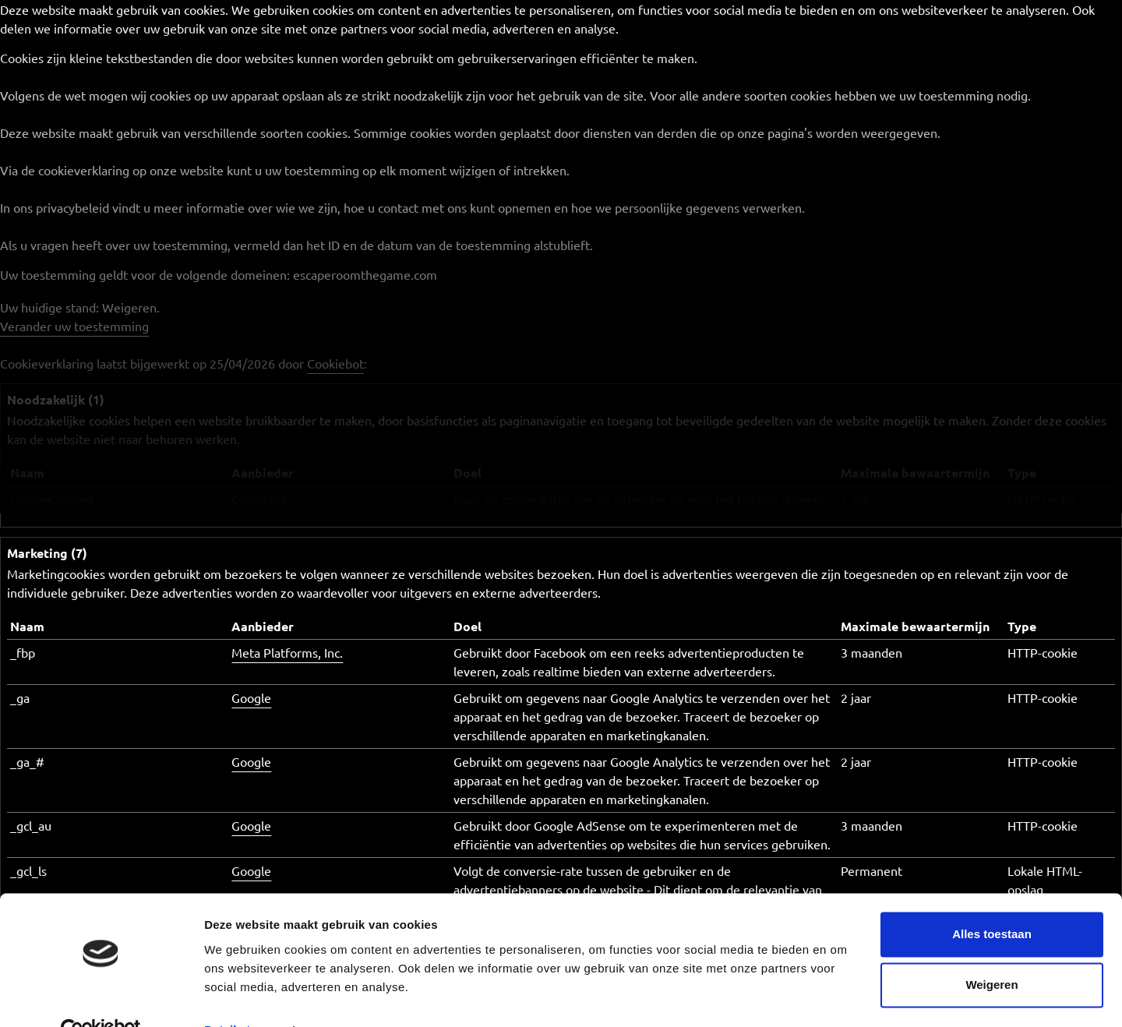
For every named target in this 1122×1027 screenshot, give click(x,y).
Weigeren (991, 951)
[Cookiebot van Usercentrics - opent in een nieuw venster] (101, 996)
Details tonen (241, 996)
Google (251, 697)
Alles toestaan (992, 900)
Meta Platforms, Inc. (287, 652)
